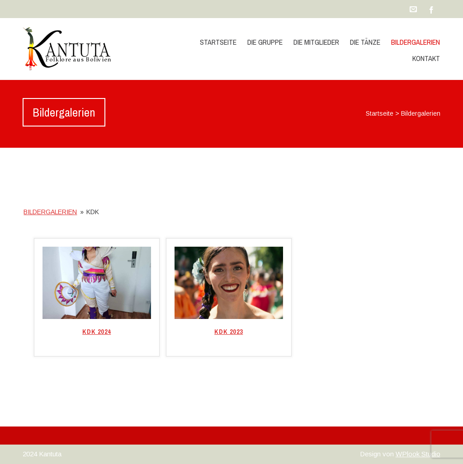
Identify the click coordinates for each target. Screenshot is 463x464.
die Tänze (365, 42)
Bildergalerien (415, 42)
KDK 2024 (96, 332)
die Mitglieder (316, 42)
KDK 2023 (228, 332)
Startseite (218, 42)
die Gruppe (265, 42)
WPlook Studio (418, 454)
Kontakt (426, 58)
